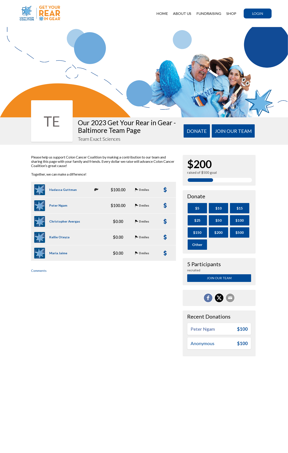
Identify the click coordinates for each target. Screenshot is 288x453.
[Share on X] (219, 298)
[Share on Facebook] (208, 298)
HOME (162, 13)
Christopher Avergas (64, 221)
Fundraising (208, 13)
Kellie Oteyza (59, 237)
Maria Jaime (58, 253)
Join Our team (233, 131)
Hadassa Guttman (63, 190)
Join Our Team (219, 278)
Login (257, 13)
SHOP (231, 13)
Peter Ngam (58, 205)
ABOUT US (182, 13)
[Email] (230, 298)
